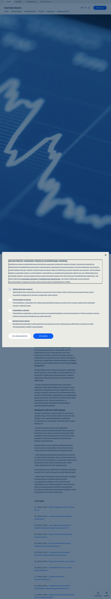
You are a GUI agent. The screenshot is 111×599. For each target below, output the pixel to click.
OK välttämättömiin (19, 336)
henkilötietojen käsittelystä (49, 279)
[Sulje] (106, 255)
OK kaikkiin (43, 336)
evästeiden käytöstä (29, 279)
